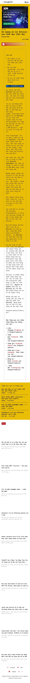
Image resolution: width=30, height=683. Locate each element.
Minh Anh (4, 416)
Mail (21, 667)
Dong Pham (6, 36)
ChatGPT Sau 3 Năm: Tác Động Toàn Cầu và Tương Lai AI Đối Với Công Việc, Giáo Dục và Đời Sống (15, 562)
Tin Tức (4, 29)
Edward (3, 393)
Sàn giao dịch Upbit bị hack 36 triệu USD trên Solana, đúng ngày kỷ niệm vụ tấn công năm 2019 (15, 585)
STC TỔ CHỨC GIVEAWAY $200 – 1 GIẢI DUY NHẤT (14, 405)
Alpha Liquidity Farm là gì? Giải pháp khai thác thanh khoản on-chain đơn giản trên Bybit (15, 538)
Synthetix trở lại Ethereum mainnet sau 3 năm (13, 413)
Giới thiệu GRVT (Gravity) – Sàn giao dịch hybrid (13, 398)
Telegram (14, 671)
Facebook (12, 667)
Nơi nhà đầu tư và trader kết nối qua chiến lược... (13, 390)
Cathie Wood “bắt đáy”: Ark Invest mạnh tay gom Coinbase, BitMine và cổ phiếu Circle (15, 633)
